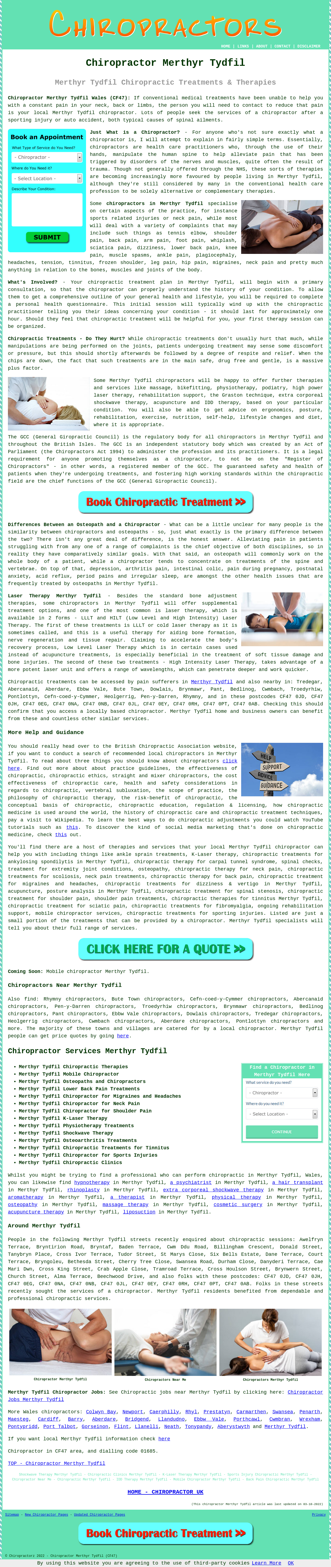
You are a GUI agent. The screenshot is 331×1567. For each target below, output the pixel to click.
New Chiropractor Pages (46, 1515)
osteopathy (22, 1204)
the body (188, 270)
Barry (75, 1419)
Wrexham (310, 1419)
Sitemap (12, 1515)
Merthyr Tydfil (212, 682)
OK (291, 1563)
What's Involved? (32, 282)
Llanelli (146, 1426)
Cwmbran (280, 1419)
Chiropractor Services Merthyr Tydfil (87, 1051)
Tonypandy (198, 1426)
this (72, 827)
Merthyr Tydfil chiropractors (152, 380)
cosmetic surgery (238, 1204)
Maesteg (18, 1419)
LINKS (243, 46)
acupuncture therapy (36, 1212)
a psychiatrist (191, 1182)
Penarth (310, 1412)
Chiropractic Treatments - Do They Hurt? (66, 339)
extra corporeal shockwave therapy (213, 1190)
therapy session (289, 319)
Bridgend (137, 1419)
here (123, 1036)
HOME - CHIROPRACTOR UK (165, 1492)
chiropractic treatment (123, 319)
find (30, 999)
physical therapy (236, 1197)
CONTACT (282, 46)
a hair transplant (297, 1182)
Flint (121, 1426)
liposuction (139, 1212)
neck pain (259, 262)
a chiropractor (276, 112)
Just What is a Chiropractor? (135, 132)
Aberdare (104, 1419)
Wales (30, 1412)
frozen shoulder (121, 262)
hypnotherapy (92, 1182)
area (76, 1451)
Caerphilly (164, 1412)
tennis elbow (186, 233)
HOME (225, 46)
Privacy (319, 1515)
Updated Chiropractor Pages (99, 1515)
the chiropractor (100, 289)
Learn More (266, 1563)
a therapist (127, 1197)
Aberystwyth (233, 1426)
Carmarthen (251, 1412)
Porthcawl (247, 1419)
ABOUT (262, 46)
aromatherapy (25, 1197)
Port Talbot (59, 1426)
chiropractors (290, 1021)
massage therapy (126, 1204)
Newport (132, 1412)
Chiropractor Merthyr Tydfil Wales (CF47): (69, 98)
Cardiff (48, 1419)
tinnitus (80, 262)
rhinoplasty (83, 1190)
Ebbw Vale (209, 1419)
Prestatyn (216, 1412)
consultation (25, 289)
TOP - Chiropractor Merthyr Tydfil (56, 1463)
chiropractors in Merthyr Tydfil (154, 203)
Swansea (283, 1412)
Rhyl (191, 1412)
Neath (171, 1426)
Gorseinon (95, 1426)
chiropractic (105, 282)
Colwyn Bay (101, 1412)
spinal (185, 120)
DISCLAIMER (308, 46)
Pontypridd (22, 1426)
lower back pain (194, 248)
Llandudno (171, 1419)
